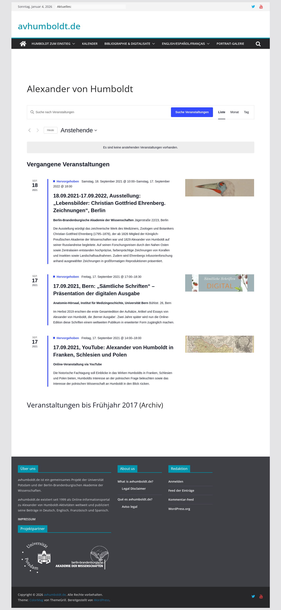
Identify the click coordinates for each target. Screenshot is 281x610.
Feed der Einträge (181, 490)
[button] (72, 44)
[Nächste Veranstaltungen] (37, 130)
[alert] (140, 147)
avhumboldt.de (49, 26)
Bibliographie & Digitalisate (127, 44)
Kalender (90, 44)
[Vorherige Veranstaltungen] (29, 130)
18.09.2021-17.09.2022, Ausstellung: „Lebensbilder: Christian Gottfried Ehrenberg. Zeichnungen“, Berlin (109, 203)
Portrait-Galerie (230, 44)
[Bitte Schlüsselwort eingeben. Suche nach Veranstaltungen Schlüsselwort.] (99, 112)
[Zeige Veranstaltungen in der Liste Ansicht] (221, 112)
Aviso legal (129, 507)
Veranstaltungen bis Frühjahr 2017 (82, 404)
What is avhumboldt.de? (135, 481)
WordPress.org (179, 509)
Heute (50, 130)
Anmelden (175, 481)
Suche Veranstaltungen (192, 112)
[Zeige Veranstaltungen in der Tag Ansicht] (246, 112)
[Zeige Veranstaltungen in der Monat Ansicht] (234, 112)
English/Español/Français (183, 44)
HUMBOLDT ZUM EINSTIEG (51, 44)
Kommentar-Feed (181, 499)
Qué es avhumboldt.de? (135, 499)
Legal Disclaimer (134, 488)
